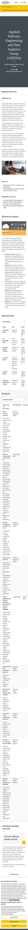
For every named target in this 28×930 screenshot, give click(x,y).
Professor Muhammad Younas (6, 382)
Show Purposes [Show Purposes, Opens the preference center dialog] (14, 917)
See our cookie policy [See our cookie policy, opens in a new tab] (14, 900)
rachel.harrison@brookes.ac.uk (14, 71)
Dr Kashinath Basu (5, 340)
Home (3, 6)
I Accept (14, 926)
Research (9, 6)
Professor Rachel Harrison (5, 349)
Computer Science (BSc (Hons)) (11, 204)
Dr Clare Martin (17, 596)
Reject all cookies (14, 921)
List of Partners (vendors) (7, 914)
